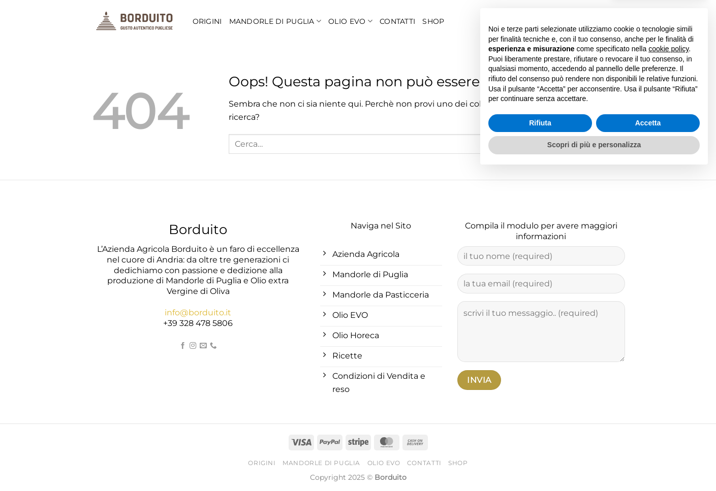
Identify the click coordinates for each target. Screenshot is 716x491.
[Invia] (614, 144)
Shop (433, 21)
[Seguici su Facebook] (182, 346)
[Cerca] (598, 21)
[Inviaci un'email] (203, 346)
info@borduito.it (198, 312)
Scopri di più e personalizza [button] (594, 463)
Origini (207, 21)
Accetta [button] (648, 441)
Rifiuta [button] (540, 441)
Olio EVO (350, 21)
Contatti (397, 21)
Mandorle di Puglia (275, 21)
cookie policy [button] (668, 367)
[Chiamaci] (213, 346)
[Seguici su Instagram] (193, 346)
